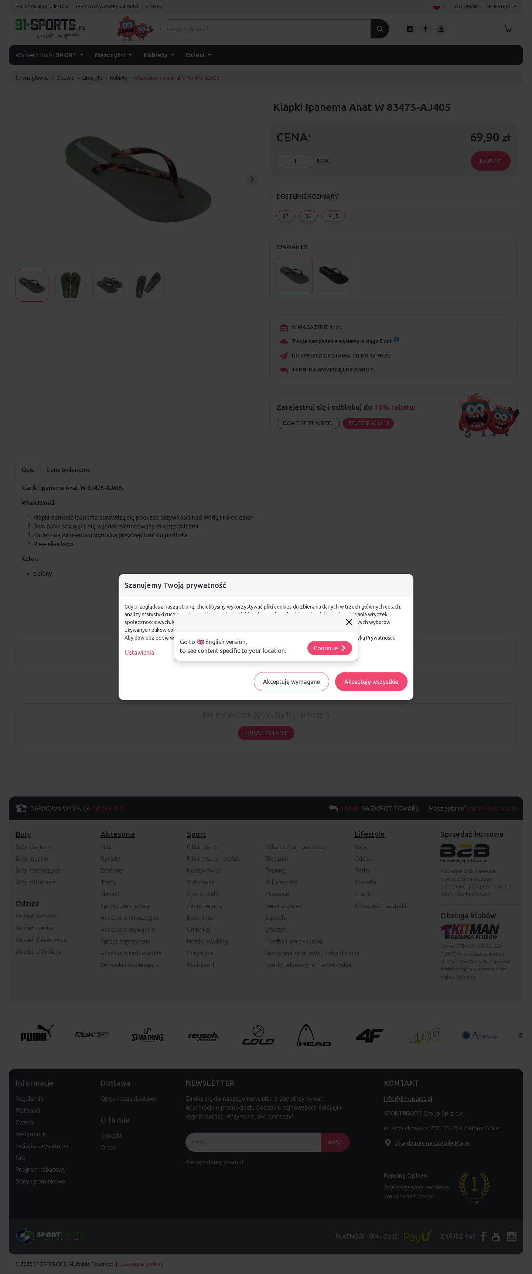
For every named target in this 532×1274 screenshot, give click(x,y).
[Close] (349, 622)
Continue (330, 648)
